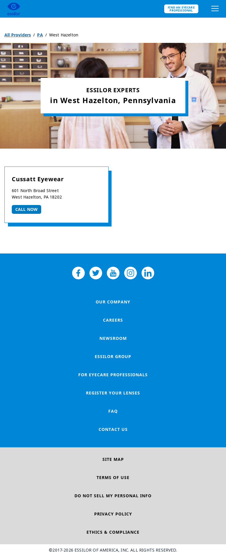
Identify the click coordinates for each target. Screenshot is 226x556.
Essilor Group (113, 356)
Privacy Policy (113, 514)
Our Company (113, 302)
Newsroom (113, 338)
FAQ (113, 411)
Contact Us (113, 429)
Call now (26, 209)
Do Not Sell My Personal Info (113, 495)
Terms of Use (113, 477)
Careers (113, 320)
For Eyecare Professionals (113, 374)
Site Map (113, 459)
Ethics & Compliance (113, 532)
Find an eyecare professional (181, 8)
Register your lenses (113, 393)
